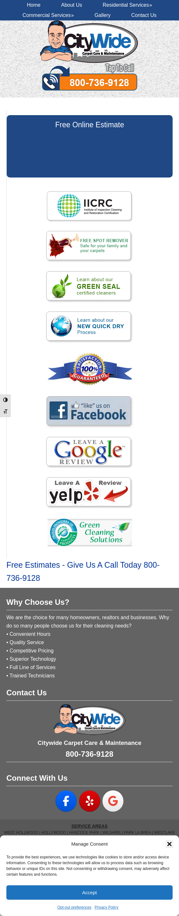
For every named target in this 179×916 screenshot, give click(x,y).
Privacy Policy (107, 907)
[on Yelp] (89, 801)
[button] (169, 844)
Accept (89, 892)
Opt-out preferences (74, 907)
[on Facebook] (66, 801)
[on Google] (112, 801)
